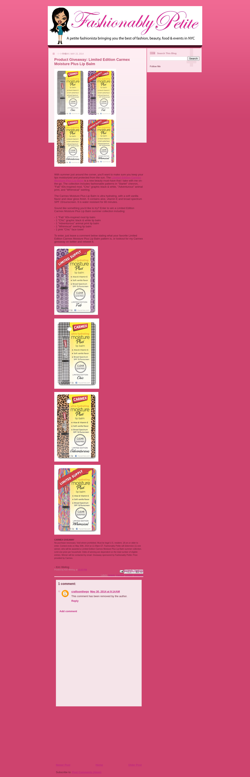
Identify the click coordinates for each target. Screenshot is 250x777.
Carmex (120, 575)
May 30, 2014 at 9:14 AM (105, 591)
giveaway (138, 575)
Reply (74, 600)
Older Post (135, 764)
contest (129, 575)
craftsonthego (80, 591)
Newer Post (63, 764)
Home (99, 764)
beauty (111, 575)
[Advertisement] (80, 734)
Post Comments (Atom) (86, 772)
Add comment (68, 611)
